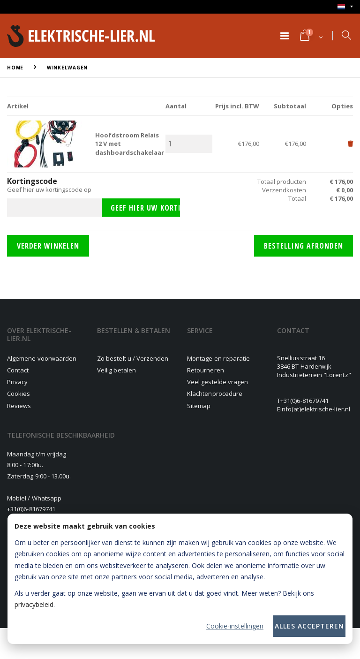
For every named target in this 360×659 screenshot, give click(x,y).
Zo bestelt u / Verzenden (133, 358)
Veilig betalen (116, 370)
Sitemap (198, 405)
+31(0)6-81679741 (304, 400)
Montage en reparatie (218, 358)
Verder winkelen (48, 246)
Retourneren (205, 370)
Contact (18, 370)
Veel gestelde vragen (217, 382)
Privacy (17, 382)
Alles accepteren (309, 625)
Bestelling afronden (303, 246)
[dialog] (180, 579)
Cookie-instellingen (234, 625)
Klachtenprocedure (214, 393)
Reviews (19, 405)
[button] (311, 36)
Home (15, 67)
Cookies (18, 393)
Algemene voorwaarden (41, 358)
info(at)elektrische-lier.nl (315, 409)
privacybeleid (34, 604)
